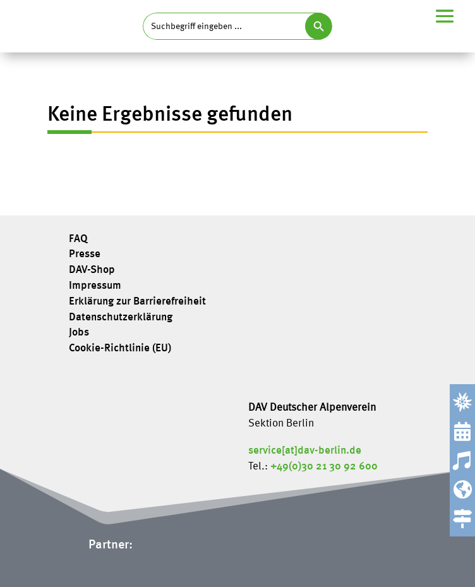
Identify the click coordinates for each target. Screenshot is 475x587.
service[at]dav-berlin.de (304, 450)
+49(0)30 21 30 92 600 (324, 466)
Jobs (79, 333)
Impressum (95, 286)
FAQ (78, 239)
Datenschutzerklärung (120, 318)
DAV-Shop (92, 270)
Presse (84, 255)
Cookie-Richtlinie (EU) (120, 349)
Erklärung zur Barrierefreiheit (137, 302)
